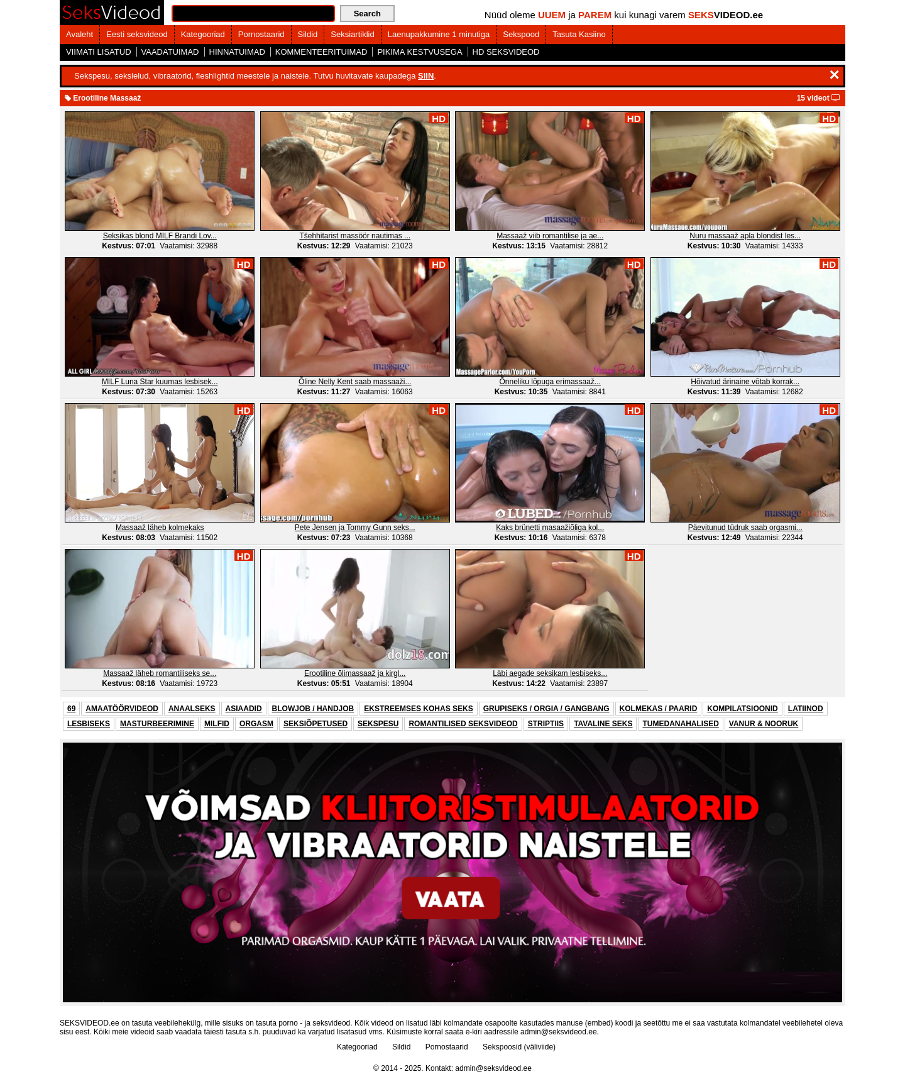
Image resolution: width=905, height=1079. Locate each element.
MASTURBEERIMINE (157, 723)
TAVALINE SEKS (603, 723)
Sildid (308, 34)
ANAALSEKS (192, 708)
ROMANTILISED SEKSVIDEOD (463, 723)
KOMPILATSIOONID (742, 708)
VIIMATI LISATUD (98, 52)
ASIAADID (244, 708)
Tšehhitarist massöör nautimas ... (354, 235)
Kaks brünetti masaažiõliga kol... (550, 527)
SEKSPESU (378, 723)
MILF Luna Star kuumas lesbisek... (160, 381)
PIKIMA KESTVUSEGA (419, 52)
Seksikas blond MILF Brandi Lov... (160, 235)
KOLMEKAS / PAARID (659, 708)
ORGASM (256, 723)
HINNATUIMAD (237, 52)
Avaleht (79, 34)
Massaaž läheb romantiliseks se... (159, 673)
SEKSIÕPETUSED (315, 723)
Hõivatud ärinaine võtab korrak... (745, 381)
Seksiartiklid (352, 34)
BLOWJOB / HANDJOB (313, 708)
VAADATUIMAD (170, 52)
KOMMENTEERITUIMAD (321, 52)
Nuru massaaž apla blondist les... (745, 235)
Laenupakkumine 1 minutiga (439, 34)
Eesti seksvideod (137, 34)
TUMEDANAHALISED (680, 723)
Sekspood (521, 34)
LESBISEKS (88, 723)
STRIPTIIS (546, 723)
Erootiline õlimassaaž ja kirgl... (354, 673)
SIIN (426, 75)
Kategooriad (203, 34)
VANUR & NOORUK (763, 723)
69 (71, 708)
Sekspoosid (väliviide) (519, 1047)
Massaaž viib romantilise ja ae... (549, 235)
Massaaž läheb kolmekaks (160, 527)
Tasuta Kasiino (579, 34)
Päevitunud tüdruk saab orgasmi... (745, 527)
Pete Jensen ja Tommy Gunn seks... (355, 527)
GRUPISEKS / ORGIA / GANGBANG (546, 708)
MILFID (216, 723)
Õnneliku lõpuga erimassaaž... (550, 381)
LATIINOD (805, 708)
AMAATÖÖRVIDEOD (121, 708)
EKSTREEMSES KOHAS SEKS (418, 708)
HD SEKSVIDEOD (506, 52)
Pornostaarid (261, 34)
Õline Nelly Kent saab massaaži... (355, 381)
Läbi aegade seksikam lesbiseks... (550, 673)
